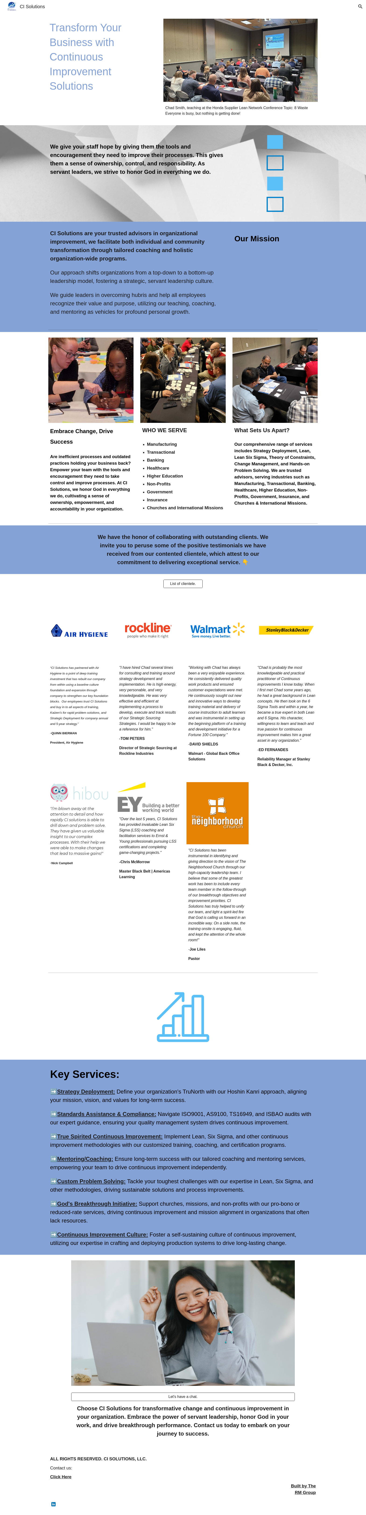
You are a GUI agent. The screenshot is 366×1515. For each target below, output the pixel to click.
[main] (102, 57)
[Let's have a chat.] (182, 1397)
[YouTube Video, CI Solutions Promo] (275, 272)
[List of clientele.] (183, 584)
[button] (360, 6)
